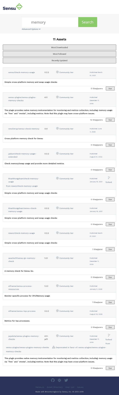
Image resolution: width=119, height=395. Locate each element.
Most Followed (59, 54)
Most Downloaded (59, 47)
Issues (80, 387)
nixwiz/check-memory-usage (24, 186)
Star (110, 88)
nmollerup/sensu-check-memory (23, 129)
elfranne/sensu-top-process (21, 311)
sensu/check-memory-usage (21, 72)
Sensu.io (39, 387)
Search (87, 22)
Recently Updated (59, 60)
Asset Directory (55, 387)
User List (69, 387)
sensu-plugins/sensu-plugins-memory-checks (27, 347)
